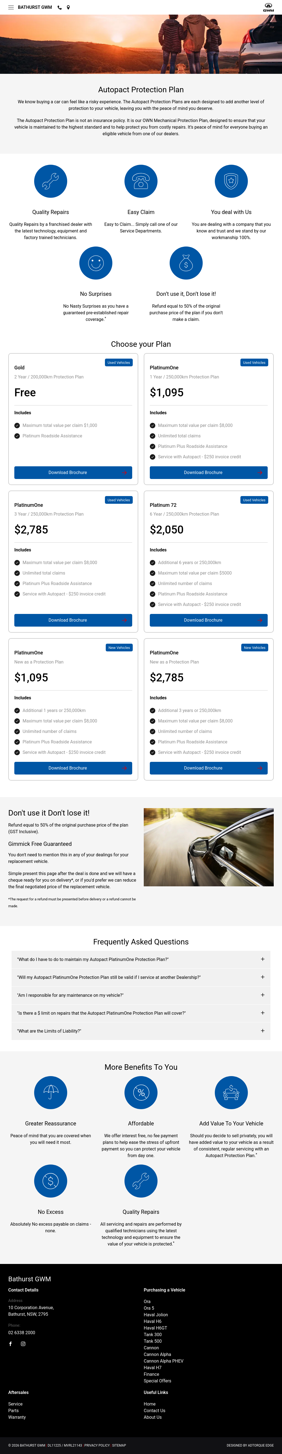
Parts (13, 1410)
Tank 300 (153, 1334)
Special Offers (157, 1380)
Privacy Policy (97, 1445)
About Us (153, 1417)
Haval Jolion (156, 1314)
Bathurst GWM (35, 7)
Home (150, 1404)
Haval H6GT (155, 1328)
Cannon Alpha (157, 1354)
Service (15, 1404)
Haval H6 (153, 1321)
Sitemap (119, 1445)
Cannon (151, 1347)
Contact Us (155, 1410)
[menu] (11, 7)
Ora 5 (149, 1308)
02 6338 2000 (21, 1332)
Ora (147, 1301)
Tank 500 (153, 1341)
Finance (151, 1374)
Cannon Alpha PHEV (163, 1361)
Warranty (17, 1417)
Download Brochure (67, 472)
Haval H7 (153, 1367)
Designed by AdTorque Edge (250, 1445)
